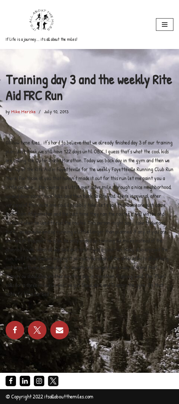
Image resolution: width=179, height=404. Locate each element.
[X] (53, 381)
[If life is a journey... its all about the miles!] (41, 24)
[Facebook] (11, 381)
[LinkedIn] (25, 381)
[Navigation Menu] (164, 24)
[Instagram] (39, 381)
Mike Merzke (23, 111)
